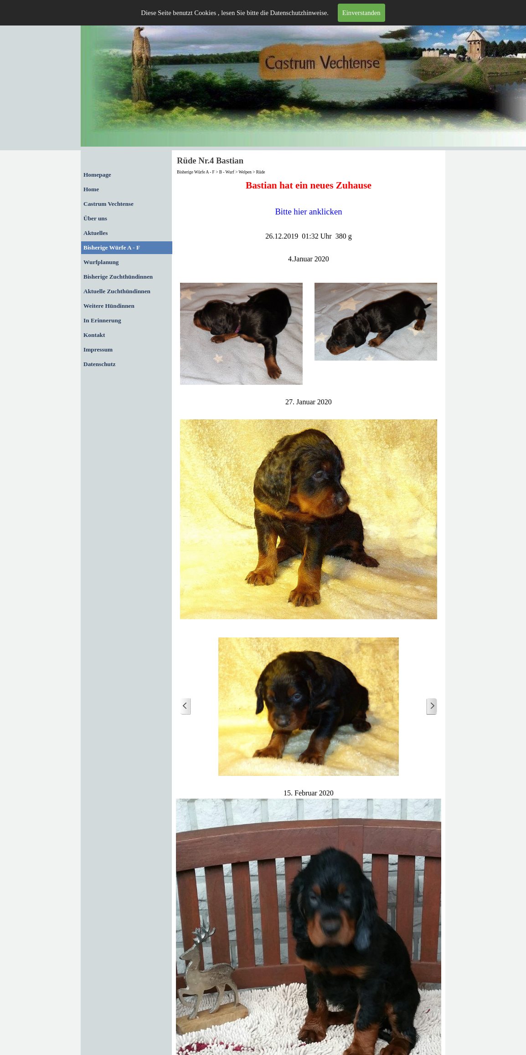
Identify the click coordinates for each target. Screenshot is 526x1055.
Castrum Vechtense (108, 203)
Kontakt (94, 334)
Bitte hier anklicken (308, 211)
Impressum (98, 349)
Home (91, 189)
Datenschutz (99, 364)
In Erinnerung (102, 320)
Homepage (97, 174)
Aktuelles (95, 232)
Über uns (95, 218)
